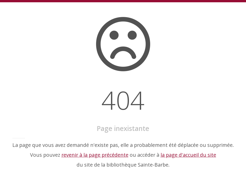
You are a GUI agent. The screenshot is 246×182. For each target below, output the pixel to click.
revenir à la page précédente (94, 154)
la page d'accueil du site (188, 154)
